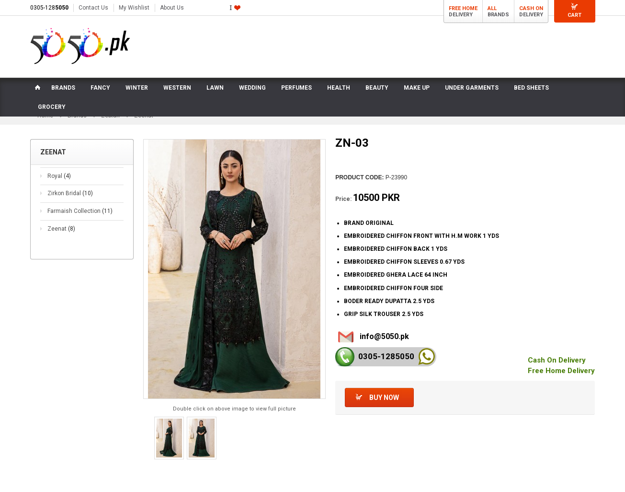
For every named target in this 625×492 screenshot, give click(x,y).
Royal (59, 176)
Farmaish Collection (80, 211)
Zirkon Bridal (70, 193)
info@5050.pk (384, 336)
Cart (574, 15)
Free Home (463, 8)
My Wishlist (134, 7)
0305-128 (49, 7)
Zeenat (61, 228)
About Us (172, 7)
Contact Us (93, 7)
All (492, 8)
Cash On (531, 8)
